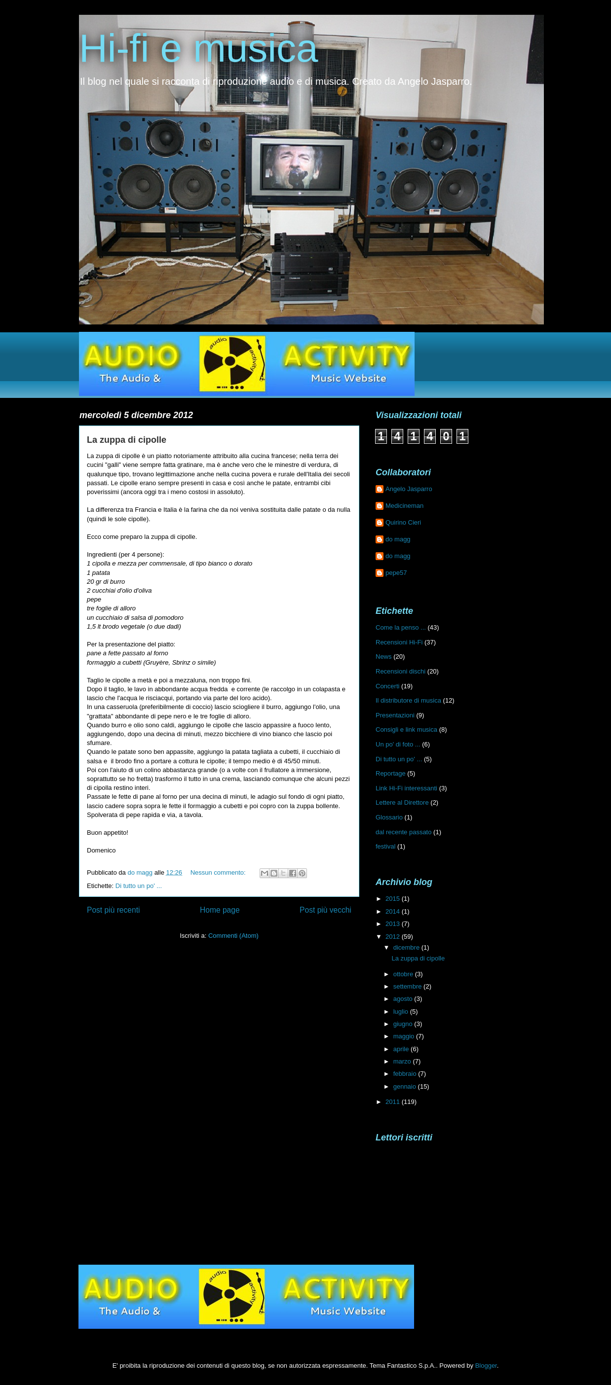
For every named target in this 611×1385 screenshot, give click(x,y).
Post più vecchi (325, 910)
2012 (393, 936)
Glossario (389, 817)
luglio (401, 1011)
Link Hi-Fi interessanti (406, 788)
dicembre (407, 947)
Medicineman (404, 505)
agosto (404, 998)
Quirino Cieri (403, 522)
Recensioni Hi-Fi (399, 642)
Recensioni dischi (400, 671)
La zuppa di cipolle (126, 440)
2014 (393, 911)
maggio (404, 1036)
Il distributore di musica (408, 700)
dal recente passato (403, 832)
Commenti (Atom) (233, 935)
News (384, 656)
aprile (402, 1049)
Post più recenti (113, 910)
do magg (398, 539)
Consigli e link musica (406, 729)
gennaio (405, 1086)
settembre (408, 986)
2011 (393, 1101)
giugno (404, 1024)
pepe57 (396, 572)
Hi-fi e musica (198, 48)
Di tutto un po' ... (138, 885)
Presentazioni (395, 715)
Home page (220, 910)
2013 (393, 923)
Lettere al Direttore (402, 802)
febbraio (406, 1073)
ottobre (404, 974)
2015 (393, 898)
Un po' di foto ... (398, 744)
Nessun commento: (219, 872)
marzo (403, 1061)
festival (385, 846)
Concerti (387, 686)
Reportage (391, 773)
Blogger (486, 1365)
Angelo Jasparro (408, 489)
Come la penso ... (401, 627)
